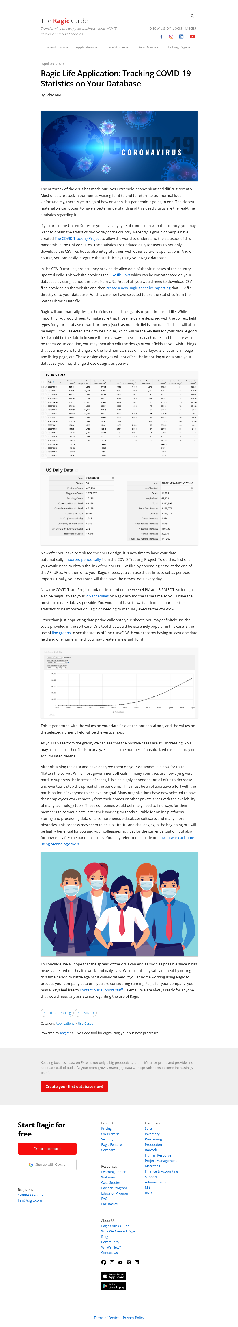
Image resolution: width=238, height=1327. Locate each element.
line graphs (61, 632)
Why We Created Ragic (118, 1231)
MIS (147, 1187)
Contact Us (109, 1252)
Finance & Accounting (161, 1171)
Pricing (106, 1128)
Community (110, 1242)
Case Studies (110, 1182)
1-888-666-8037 (30, 1195)
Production (153, 1144)
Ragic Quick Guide (115, 1226)
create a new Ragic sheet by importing (138, 288)
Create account (47, 1148)
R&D (148, 1192)
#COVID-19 (86, 1013)
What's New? (111, 1247)
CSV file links (119, 275)
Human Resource (158, 1155)
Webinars (108, 1177)
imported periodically (82, 559)
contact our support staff (101, 990)
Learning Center (113, 1171)
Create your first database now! (74, 1086)
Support (151, 1176)
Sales (149, 1128)
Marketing (152, 1166)
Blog (104, 1236)
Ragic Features (112, 1144)
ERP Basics (109, 1204)
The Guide (64, 20)
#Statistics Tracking (57, 1013)
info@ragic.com (30, 1200)
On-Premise (110, 1133)
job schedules (97, 596)
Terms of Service (106, 1317)
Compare (108, 1150)
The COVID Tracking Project (78, 238)
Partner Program (114, 1188)
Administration (156, 1182)
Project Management (161, 1160)
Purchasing (153, 1139)
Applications (65, 1023)
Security (107, 1139)
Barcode (151, 1150)
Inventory (152, 1133)
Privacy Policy (133, 1317)
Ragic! (64, 1032)
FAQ (104, 1198)
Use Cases (85, 1023)
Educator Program (115, 1193)
